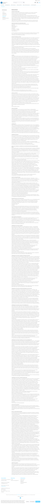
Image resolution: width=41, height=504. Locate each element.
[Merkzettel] (35, 2)
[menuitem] (19, 2)
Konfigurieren (38, 501)
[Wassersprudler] (19, 5)
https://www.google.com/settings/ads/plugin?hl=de (18, 251)
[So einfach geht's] (33, 5)
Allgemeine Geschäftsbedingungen (5, 18)
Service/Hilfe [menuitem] (38, 0)
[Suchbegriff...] (19, 2)
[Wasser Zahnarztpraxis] (26, 5)
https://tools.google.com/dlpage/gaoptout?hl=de (17, 329)
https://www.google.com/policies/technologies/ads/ (18, 402)
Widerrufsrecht (22, 479)
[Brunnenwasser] (13, 5)
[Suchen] (24, 2)
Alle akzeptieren (32, 501)
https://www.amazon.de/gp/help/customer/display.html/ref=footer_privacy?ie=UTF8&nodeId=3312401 (25, 299)
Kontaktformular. (3, 486)
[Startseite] (2, 5)
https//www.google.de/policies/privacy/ (26, 280)
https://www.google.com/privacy (15, 106)
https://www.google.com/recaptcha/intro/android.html (18, 104)
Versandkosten (18, 494)
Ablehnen (27, 501)
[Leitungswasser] (7, 5)
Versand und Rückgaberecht (4, 13)
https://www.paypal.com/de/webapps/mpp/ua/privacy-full (21, 193)
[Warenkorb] (38, 2)
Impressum (3, 19)
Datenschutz (4, 16)
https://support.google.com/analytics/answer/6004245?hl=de (22, 375)
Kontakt (12, 479)
